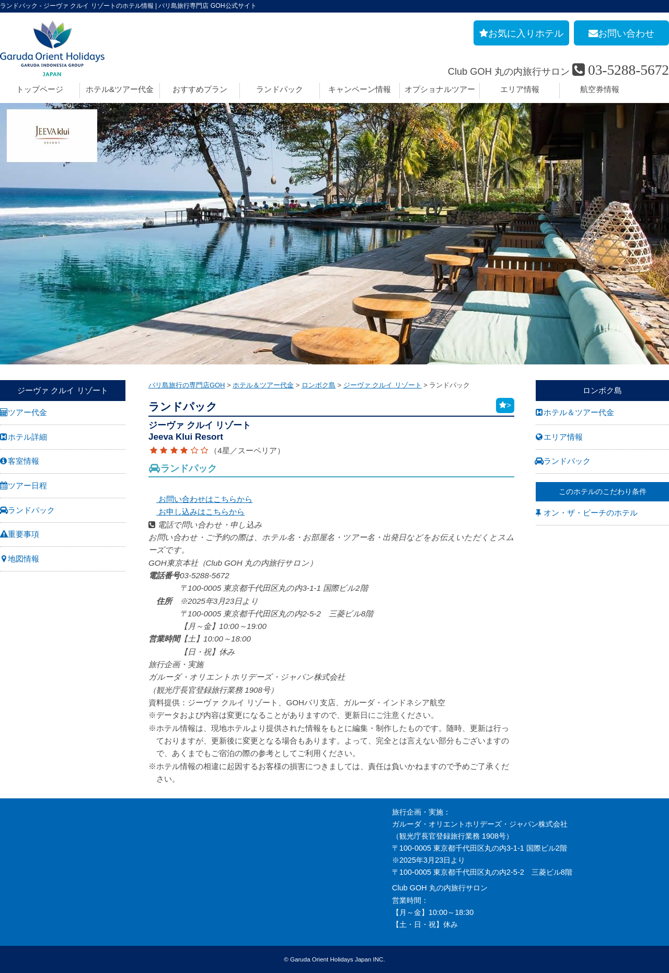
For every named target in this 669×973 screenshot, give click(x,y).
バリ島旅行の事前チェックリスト (264, 848)
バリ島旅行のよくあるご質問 (256, 836)
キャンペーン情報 (359, 89)
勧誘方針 (14, 908)
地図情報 (23, 558)
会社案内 (14, 812)
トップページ (39, 89)
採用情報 (14, 824)
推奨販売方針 (22, 921)
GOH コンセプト (28, 860)
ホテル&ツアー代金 (120, 89)
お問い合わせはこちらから (200, 499)
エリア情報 (519, 89)
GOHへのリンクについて (250, 872)
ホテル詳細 (27, 436)
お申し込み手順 (234, 812)
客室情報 (23, 460)
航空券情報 (599, 89)
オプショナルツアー (440, 89)
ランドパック (279, 89)
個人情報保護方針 (29, 896)
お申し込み (18, 884)
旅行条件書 (18, 848)
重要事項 (23, 534)
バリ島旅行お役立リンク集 (253, 860)
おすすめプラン (199, 89)
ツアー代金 (27, 412)
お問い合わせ (22, 872)
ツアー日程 (27, 485)
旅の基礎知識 (231, 824)
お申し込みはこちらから (196, 511)
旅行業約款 (18, 836)
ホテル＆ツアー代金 (579, 412)
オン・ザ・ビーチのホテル (591, 512)
